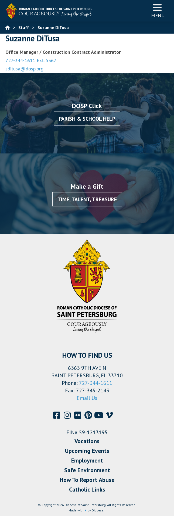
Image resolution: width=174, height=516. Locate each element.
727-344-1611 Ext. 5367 (30, 60)
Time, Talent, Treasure (87, 199)
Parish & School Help (87, 118)
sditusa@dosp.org (24, 69)
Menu (158, 11)
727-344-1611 (95, 382)
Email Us (87, 398)
